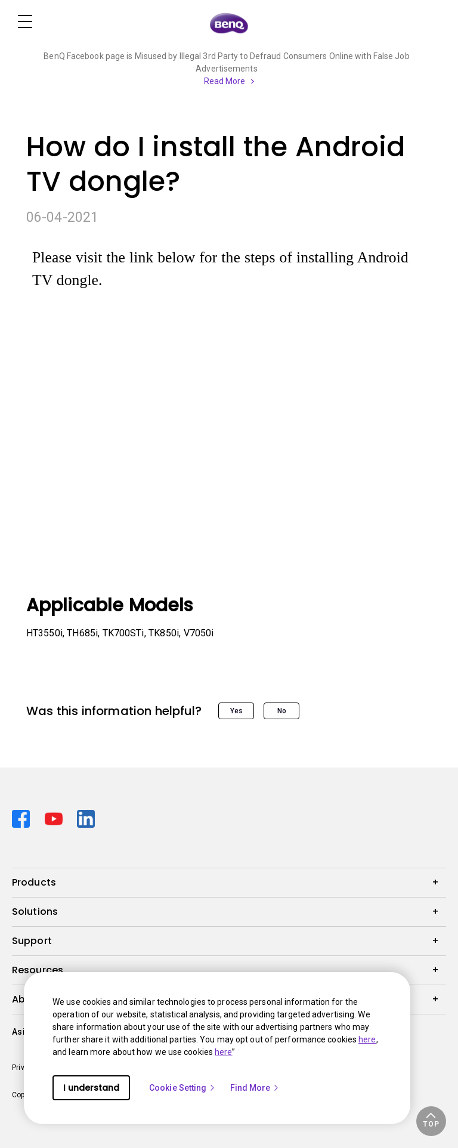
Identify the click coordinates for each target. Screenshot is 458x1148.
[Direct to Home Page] (229, 22)
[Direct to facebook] (23, 817)
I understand (91, 1088)
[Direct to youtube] (56, 817)
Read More (225, 81)
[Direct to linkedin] (86, 817)
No (281, 711)
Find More (255, 1088)
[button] (431, 1121)
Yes (236, 711)
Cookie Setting (182, 1088)
